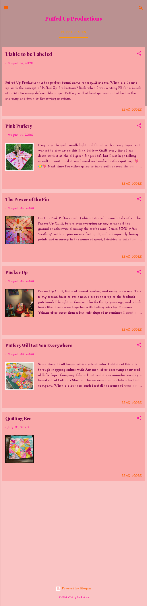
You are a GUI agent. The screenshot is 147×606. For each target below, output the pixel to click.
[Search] (140, 9)
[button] (139, 54)
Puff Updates (73, 32)
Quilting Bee (18, 505)
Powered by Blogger (73, 588)
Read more (132, 196)
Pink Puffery (18, 212)
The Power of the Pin (27, 286)
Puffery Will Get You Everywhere (38, 432)
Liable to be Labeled (28, 54)
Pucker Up (16, 359)
